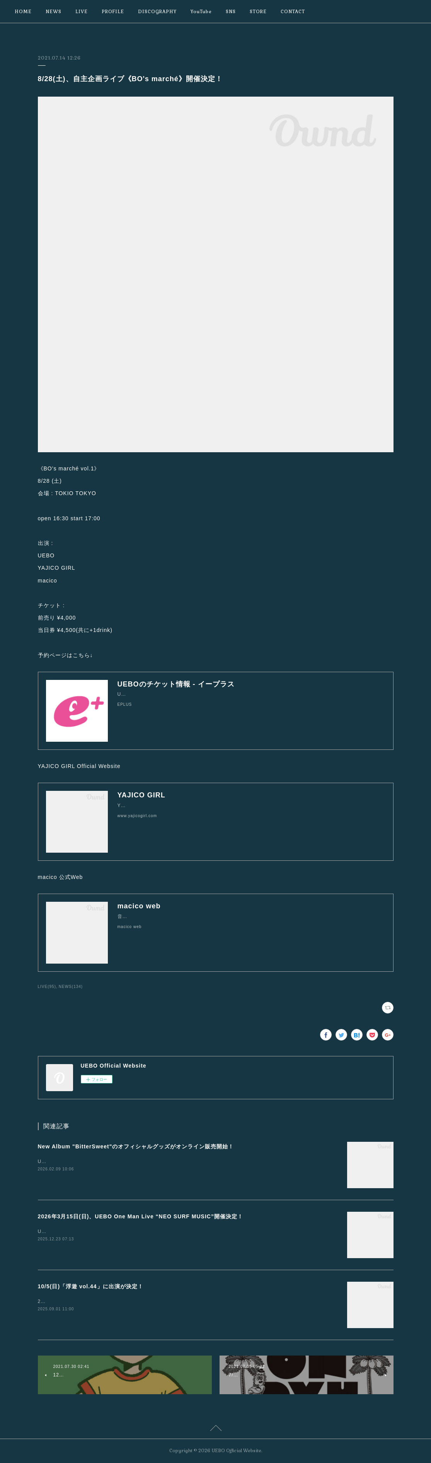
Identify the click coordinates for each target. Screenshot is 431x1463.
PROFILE (113, 12)
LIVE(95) (47, 986)
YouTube (201, 12)
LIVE (81, 12)
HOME (23, 12)
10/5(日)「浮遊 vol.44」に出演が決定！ (90, 1286)
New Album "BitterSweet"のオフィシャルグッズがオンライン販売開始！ (136, 1146)
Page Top (215, 1429)
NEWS (53, 12)
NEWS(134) (71, 986)
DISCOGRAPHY (157, 12)
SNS (231, 12)
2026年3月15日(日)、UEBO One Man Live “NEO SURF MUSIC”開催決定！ (140, 1216)
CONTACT (293, 12)
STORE (258, 12)
